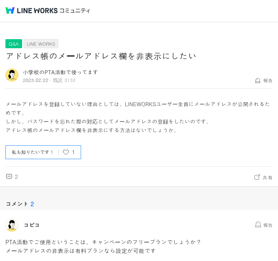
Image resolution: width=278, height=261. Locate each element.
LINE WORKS (41, 43)
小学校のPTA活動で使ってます (60, 72)
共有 (267, 177)
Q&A (14, 43)
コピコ (32, 225)
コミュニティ (75, 10)
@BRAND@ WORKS (31, 10)
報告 (268, 80)
